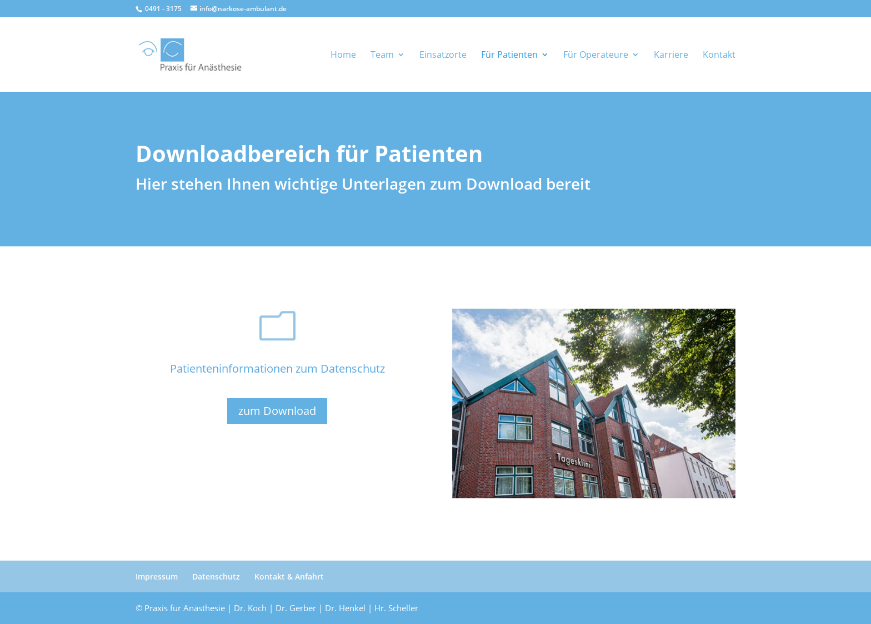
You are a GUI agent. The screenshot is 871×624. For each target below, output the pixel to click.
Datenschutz (216, 576)
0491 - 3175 (162, 8)
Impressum (157, 576)
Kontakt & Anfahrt (289, 576)
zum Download (277, 410)
